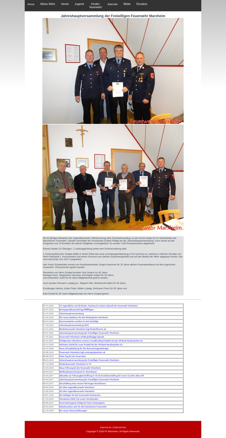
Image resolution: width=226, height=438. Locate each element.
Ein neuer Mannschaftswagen (73, 410)
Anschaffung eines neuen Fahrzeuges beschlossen (83, 383)
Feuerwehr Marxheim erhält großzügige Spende (82, 336)
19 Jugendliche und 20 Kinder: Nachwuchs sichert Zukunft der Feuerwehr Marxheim (99, 305)
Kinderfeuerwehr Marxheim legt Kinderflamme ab (83, 329)
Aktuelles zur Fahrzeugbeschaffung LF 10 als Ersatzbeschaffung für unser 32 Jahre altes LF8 (102, 375)
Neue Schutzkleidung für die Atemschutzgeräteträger (84, 348)
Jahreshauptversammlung (72, 313)
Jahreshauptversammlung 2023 (74, 325)
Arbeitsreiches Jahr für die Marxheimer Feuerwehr (83, 406)
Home (31, 4)
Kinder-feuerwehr (96, 5)
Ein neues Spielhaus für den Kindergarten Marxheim (84, 317)
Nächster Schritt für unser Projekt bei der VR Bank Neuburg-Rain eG (91, 344)
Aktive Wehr (47, 3)
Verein (65, 3)
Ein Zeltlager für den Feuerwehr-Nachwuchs (80, 395)
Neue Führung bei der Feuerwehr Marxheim (80, 368)
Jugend (79, 3)
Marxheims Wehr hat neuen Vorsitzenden (79, 399)
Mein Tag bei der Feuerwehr (73, 356)
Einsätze (141, 3)
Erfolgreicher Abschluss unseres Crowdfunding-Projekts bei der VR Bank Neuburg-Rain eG (101, 340)
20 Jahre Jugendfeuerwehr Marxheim (77, 387)
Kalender (113, 4)
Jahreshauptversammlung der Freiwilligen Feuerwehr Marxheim (89, 333)
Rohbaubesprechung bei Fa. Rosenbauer (78, 371)
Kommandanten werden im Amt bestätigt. (79, 321)
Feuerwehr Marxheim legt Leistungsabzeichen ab (82, 352)
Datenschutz (119, 427)
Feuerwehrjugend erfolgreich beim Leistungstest (82, 402)
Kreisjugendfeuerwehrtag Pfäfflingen (77, 309)
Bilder (127, 3)
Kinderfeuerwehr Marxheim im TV (75, 364)
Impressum (105, 427)
